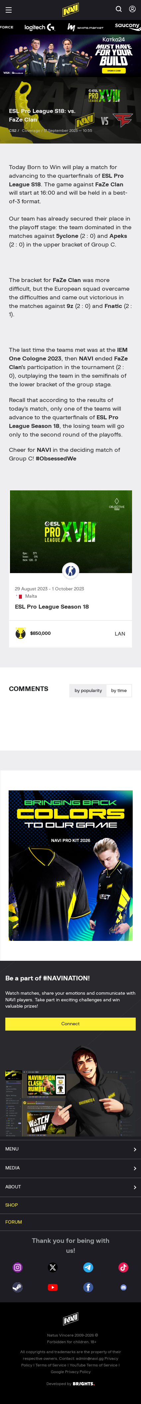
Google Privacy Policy (71, 1372)
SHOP (11, 1205)
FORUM (13, 1222)
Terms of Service (50, 1365)
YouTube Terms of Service (93, 1365)
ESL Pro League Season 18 (52, 607)
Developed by (70, 1383)
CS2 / (14, 131)
